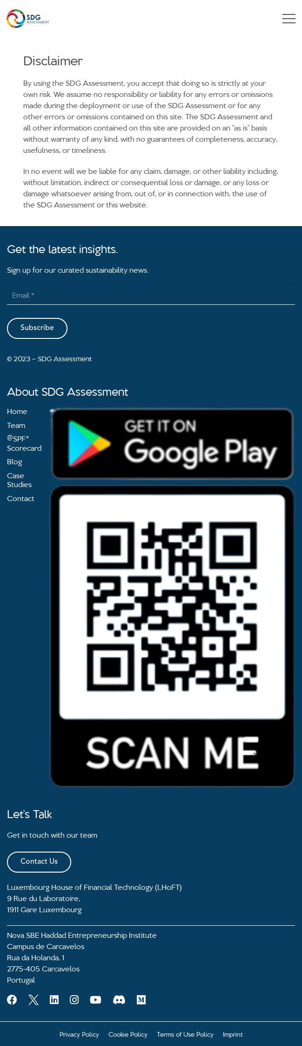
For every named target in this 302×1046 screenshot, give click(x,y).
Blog (14, 461)
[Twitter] (33, 1000)
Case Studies (19, 479)
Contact (20, 498)
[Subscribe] (37, 328)
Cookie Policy (128, 1034)
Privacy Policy (79, 1034)
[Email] (151, 295)
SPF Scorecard (24, 443)
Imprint (233, 1034)
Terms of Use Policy (185, 1034)
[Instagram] (74, 1000)
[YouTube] (95, 1000)
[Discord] (119, 1000)
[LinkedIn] (54, 1000)
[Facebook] (12, 1000)
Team (16, 425)
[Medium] (141, 1000)
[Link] (28, 18)
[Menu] (289, 18)
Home (17, 411)
